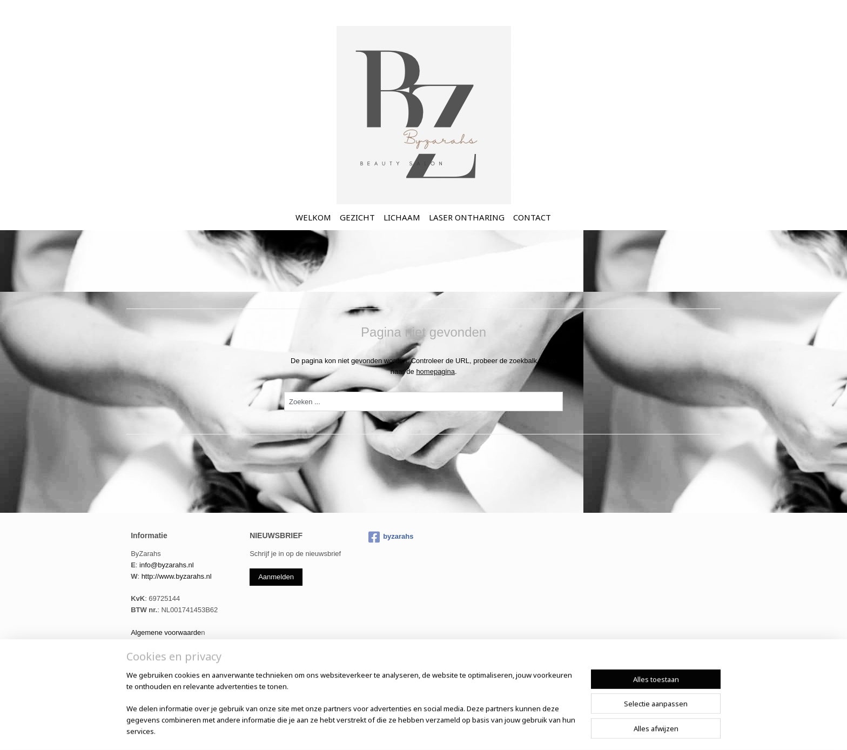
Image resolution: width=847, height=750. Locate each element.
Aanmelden (276, 577)
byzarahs (390, 537)
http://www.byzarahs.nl (177, 576)
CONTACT (532, 217)
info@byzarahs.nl (166, 565)
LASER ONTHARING (467, 217)
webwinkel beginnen (474, 730)
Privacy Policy (152, 644)
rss (439, 730)
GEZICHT (357, 217)
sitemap (420, 730)
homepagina (435, 371)
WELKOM (313, 217)
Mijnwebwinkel (558, 730)
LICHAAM (402, 217)
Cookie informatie (158, 655)
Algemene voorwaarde (166, 632)
